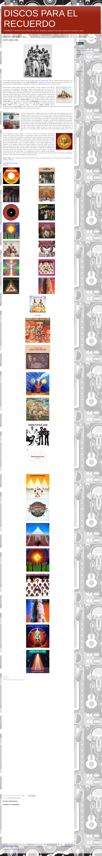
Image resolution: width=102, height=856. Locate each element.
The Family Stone (47, 80)
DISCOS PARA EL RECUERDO (84, 50)
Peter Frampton (31, 127)
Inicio (39, 846)
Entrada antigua (67, 846)
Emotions (32, 142)
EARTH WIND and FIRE (14, 798)
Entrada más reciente (10, 846)
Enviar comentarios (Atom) (16, 849)
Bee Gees (23, 127)
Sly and (41, 80)
